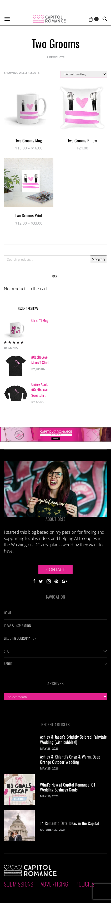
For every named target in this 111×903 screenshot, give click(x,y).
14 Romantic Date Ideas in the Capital (69, 823)
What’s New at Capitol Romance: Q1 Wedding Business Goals (67, 787)
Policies (84, 884)
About (8, 663)
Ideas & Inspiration (17, 625)
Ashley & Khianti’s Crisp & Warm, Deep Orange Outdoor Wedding (70, 759)
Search (98, 259)
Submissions (18, 884)
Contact (55, 569)
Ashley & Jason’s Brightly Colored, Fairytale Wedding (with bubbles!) (73, 739)
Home (7, 612)
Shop (7, 651)
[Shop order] (83, 74)
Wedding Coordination (20, 638)
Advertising (54, 884)
